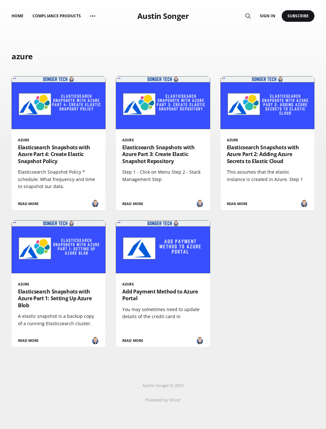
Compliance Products (56, 16)
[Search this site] (248, 16)
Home (17, 16)
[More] (93, 16)
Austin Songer (163, 16)
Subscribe (298, 16)
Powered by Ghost (163, 400)
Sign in (267, 16)
